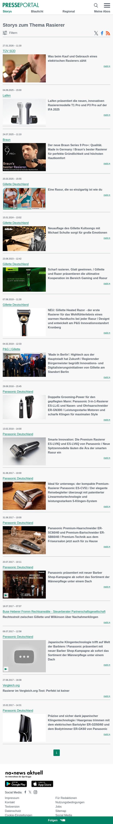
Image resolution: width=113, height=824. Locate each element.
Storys (7, 11)
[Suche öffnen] (96, 5)
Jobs (58, 806)
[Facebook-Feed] (102, 33)
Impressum (12, 798)
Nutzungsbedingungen (69, 802)
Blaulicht (37, 11)
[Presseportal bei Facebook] (24, 792)
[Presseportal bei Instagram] (34, 791)
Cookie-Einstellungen (18, 815)
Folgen (56, 820)
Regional (69, 11)
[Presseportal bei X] (29, 792)
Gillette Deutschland (16, 184)
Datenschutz (13, 810)
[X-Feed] (96, 33)
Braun (7, 139)
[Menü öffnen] (107, 5)
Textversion (12, 806)
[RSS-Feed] (108, 33)
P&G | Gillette (11, 349)
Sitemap (60, 810)
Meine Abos (102, 11)
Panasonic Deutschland (18, 391)
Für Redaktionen (66, 798)
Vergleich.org (11, 685)
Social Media (63, 815)
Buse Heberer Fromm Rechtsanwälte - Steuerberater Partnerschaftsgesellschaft (54, 611)
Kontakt (10, 802)
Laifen (7, 95)
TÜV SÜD (9, 51)
